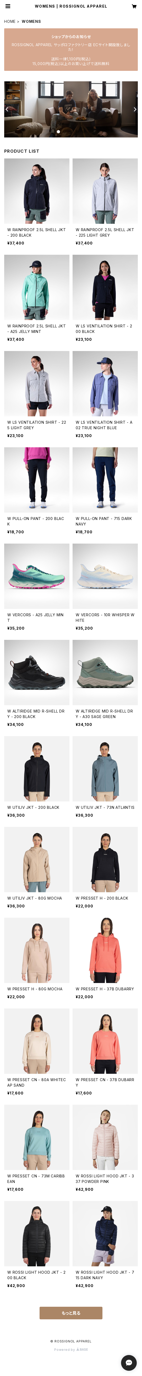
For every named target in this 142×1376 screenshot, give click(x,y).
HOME (10, 21)
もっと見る (71, 1313)
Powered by (71, 1350)
